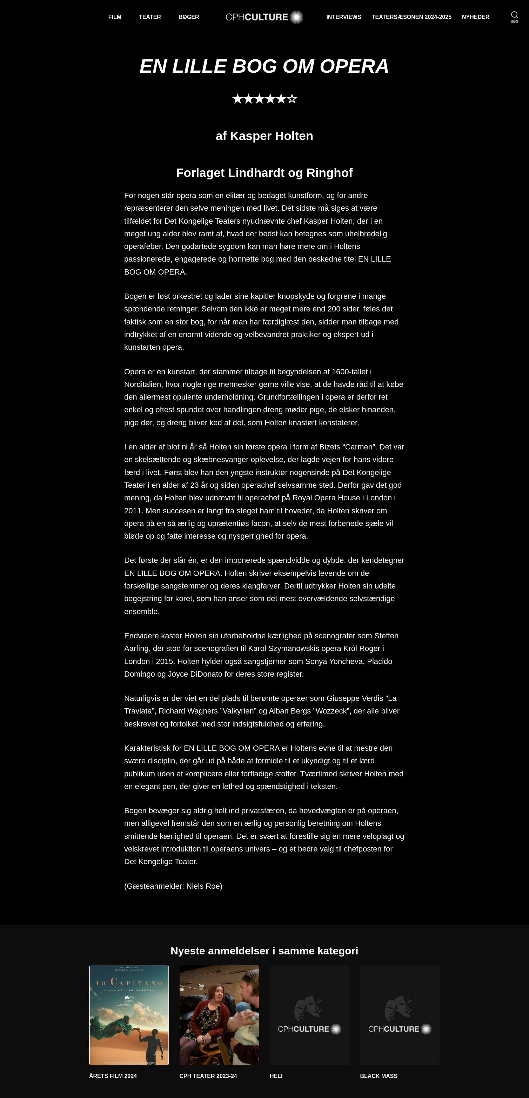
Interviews (343, 17)
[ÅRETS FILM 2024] (129, 1015)
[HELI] (310, 1015)
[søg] (514, 17)
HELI (276, 1076)
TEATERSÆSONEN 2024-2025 (411, 17)
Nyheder (475, 17)
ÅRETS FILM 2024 (113, 1076)
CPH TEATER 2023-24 (208, 1076)
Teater (150, 17)
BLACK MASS (379, 1076)
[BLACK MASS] (400, 1015)
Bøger (189, 17)
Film (114, 17)
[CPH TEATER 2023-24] (220, 1015)
